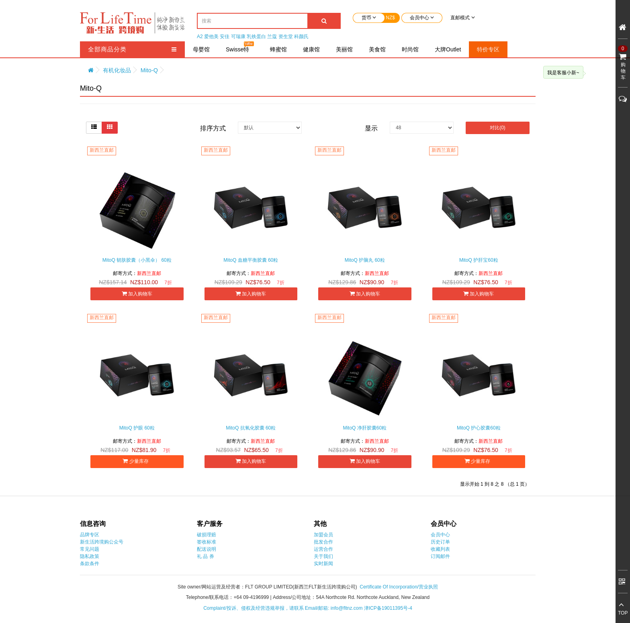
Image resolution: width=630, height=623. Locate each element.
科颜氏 (301, 36)
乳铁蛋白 (256, 36)
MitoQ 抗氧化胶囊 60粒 (251, 428)
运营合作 (323, 549)
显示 (371, 128)
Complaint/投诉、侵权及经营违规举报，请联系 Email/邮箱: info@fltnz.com (283, 608)
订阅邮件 (440, 556)
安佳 (224, 36)
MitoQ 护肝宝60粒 (478, 260)
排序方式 (213, 128)
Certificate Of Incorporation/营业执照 (399, 587)
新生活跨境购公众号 (101, 542)
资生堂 (285, 36)
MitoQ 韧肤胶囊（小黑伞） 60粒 (137, 260)
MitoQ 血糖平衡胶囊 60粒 (250, 260)
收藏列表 (440, 549)
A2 (200, 36)
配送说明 (206, 549)
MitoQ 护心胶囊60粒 (479, 428)
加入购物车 (137, 294)
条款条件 (89, 563)
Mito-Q (149, 70)
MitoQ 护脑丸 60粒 (365, 260)
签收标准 (206, 542)
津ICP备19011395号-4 (388, 608)
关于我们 (323, 556)
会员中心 (440, 534)
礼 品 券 (205, 556)
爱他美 (211, 36)
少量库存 (137, 461)
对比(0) (497, 127)
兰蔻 (272, 36)
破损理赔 (206, 534)
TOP (623, 613)
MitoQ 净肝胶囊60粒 (365, 428)
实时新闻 (323, 563)
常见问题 (89, 549)
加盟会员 (323, 534)
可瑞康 (238, 36)
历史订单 (440, 542)
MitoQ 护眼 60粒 (137, 428)
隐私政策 (89, 556)
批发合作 (323, 542)
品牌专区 (89, 534)
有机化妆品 (117, 70)
